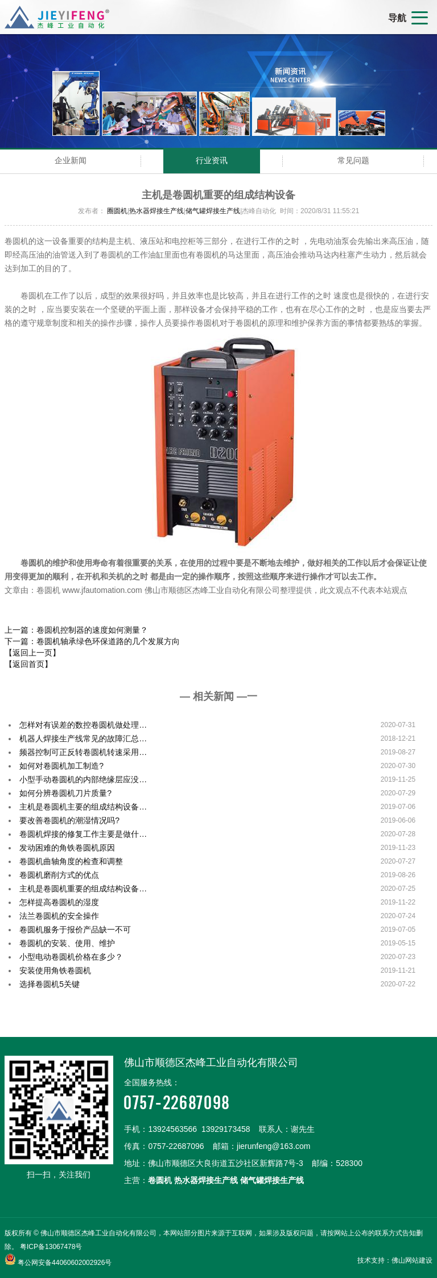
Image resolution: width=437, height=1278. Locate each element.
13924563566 (172, 1129)
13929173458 (225, 1129)
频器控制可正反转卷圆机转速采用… (83, 752)
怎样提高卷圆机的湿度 (59, 902)
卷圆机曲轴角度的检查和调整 (71, 861)
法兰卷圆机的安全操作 (59, 915)
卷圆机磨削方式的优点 (59, 874)
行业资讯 (212, 160)
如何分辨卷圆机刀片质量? (65, 793)
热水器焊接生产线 (156, 211)
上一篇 (76, 629)
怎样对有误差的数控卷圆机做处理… (83, 724)
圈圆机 (117, 211)
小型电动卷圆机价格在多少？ (71, 956)
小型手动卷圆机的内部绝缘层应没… (83, 779)
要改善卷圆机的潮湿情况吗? (69, 820)
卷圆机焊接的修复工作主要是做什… (83, 834)
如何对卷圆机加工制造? (61, 765)
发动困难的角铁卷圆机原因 (67, 847)
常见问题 (353, 160)
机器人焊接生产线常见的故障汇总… (83, 738)
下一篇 (92, 641)
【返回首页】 (28, 664)
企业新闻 (70, 160)
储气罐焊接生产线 (212, 211)
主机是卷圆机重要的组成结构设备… (83, 888)
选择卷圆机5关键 (49, 984)
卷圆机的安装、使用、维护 (67, 943)
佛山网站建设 (411, 1260)
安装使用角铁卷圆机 (55, 970)
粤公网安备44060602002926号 (65, 1263)
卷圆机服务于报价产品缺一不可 (75, 929)
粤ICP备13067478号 (51, 1247)
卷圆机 (160, 1180)
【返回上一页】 (32, 652)
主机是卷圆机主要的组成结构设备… (83, 806)
